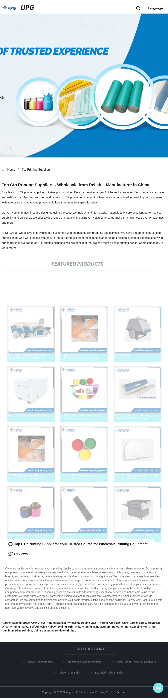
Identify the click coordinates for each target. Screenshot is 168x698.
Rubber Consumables (40, 661)
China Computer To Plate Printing (54, 630)
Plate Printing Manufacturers (93, 626)
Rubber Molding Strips (16, 622)
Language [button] (155, 8)
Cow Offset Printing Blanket (48, 622)
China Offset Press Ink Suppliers (137, 661)
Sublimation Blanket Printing (85, 661)
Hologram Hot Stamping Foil (129, 626)
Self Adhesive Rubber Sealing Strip (52, 626)
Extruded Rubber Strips (110, 672)
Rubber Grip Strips (70, 672)
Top (158, 687)
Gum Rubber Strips (134, 622)
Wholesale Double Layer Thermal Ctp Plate (94, 622)
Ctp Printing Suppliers (36, 169)
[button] (126, 8)
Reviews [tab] (18, 554)
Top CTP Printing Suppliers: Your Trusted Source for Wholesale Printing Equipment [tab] (78, 544)
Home (11, 169)
